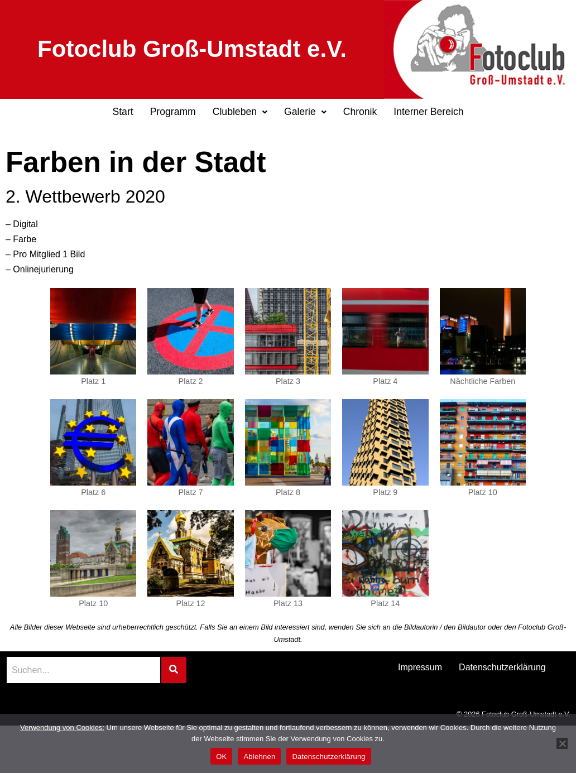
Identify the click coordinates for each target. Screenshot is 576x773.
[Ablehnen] (562, 743)
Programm (173, 111)
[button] (240, 112)
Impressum (420, 667)
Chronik (360, 111)
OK (221, 756)
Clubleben (240, 111)
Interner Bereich (428, 111)
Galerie (305, 111)
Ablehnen (259, 756)
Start (122, 111)
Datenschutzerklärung (502, 667)
